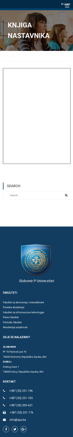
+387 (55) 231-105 (21, 398)
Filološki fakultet (12, 322)
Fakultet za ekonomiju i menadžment (23, 302)
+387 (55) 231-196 (21, 391)
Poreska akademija (13, 307)
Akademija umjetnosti (15, 327)
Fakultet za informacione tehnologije (23, 312)
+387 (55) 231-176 (21, 412)
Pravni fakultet (11, 317)
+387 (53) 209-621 (21, 405)
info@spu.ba (18, 420)
